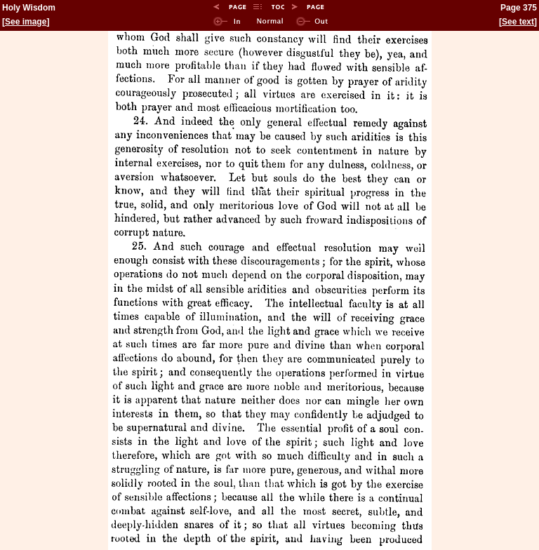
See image (25, 22)
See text (518, 22)
